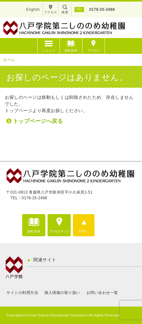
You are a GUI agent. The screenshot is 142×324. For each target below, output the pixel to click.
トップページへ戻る (38, 121)
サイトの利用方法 (22, 292)
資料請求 (71, 50)
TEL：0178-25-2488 (29, 198)
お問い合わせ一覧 (102, 292)
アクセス (93, 50)
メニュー (48, 50)
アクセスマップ (59, 231)
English (33, 9)
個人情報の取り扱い (62, 292)
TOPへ (84, 231)
